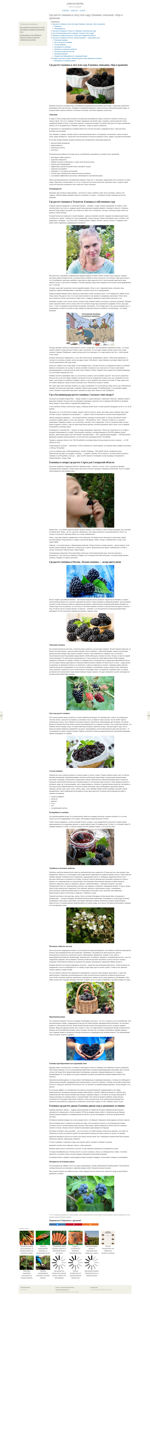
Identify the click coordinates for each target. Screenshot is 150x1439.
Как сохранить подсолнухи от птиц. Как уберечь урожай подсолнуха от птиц (32, 30)
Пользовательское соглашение (67, 1323)
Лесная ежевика (98, 1250)
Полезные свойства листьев (64, 51)
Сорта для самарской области (86, 1250)
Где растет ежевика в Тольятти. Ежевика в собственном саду (74, 31)
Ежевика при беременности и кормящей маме (70, 56)
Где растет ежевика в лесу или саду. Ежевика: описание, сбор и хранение (78, 24)
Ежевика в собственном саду (62, 1250)
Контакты (57, 1323)
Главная (65, 10)
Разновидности (59, 28)
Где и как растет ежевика (63, 42)
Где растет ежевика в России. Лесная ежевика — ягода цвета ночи (76, 38)
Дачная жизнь (74, 3)
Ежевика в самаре (73, 1250)
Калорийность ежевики (62, 47)
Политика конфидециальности (62, 1325)
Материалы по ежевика (65, 1253)
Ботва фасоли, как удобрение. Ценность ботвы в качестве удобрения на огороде (31, 37)
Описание (57, 26)
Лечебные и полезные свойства (65, 49)
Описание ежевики (61, 40)
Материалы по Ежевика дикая (65, 60)
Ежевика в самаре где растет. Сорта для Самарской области (74, 35)
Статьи (82, 10)
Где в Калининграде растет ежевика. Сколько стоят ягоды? (73, 33)
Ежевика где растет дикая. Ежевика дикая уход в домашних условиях (77, 58)
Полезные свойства (107, 1250)
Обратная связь (94, 1323)
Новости (74, 10)
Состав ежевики (60, 44)
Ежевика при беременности (119, 1250)
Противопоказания (61, 54)
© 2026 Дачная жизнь (25, 1323)
